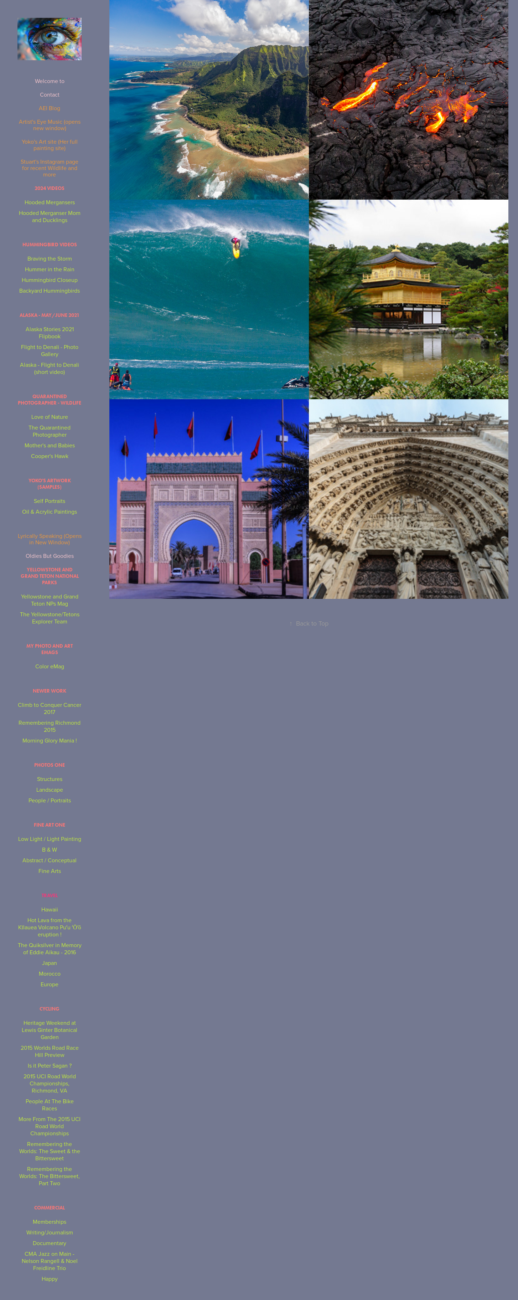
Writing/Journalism (49, 1232)
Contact (49, 94)
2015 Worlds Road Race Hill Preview (50, 1051)
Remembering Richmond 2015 (50, 726)
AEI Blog (49, 108)
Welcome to (49, 81)
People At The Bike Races (50, 1104)
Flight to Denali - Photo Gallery (49, 350)
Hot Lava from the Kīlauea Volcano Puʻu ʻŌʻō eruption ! (49, 927)
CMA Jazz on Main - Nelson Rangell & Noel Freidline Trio (50, 1261)
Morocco (50, 973)
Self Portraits (49, 501)
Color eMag (49, 666)
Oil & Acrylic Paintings (49, 511)
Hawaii (49, 909)
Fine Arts (49, 871)
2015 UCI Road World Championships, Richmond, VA (50, 1083)
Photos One (49, 765)
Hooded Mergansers (50, 202)
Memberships (49, 1222)
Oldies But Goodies (50, 556)
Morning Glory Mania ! (49, 740)
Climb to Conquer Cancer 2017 (49, 708)
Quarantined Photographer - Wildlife (49, 400)
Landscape (49, 789)
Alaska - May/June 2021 (49, 315)
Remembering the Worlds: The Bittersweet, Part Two (49, 1176)
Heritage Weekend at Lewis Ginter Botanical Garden (49, 1030)
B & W (49, 849)
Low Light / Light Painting (49, 839)
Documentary (49, 1243)
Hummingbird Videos (49, 245)
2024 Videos (49, 188)
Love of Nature (49, 417)
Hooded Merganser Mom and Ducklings (50, 216)
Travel (50, 896)
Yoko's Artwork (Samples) (50, 484)
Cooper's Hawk (49, 456)
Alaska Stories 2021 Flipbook (50, 332)
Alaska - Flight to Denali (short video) (49, 368)
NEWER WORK (49, 691)
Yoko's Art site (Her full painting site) (50, 145)
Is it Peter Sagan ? (50, 1065)
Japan (49, 963)
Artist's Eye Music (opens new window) (50, 125)
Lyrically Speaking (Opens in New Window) (50, 539)
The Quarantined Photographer (50, 430)
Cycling (49, 1009)
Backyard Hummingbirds (49, 290)
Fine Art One (49, 825)
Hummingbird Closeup (50, 280)
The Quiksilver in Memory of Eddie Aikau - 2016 (50, 948)
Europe (49, 984)
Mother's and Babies (50, 445)
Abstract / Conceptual (49, 860)
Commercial (49, 1208)
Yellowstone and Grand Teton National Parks (50, 576)
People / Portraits (50, 800)
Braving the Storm (49, 258)
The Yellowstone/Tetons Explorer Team (49, 617)
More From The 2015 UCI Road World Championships (50, 1126)
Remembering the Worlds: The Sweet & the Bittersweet (49, 1151)
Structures (49, 779)
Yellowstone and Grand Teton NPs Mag (49, 599)
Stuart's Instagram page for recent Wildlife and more (49, 168)
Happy (50, 1279)
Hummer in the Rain (49, 269)
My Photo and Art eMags (49, 649)
